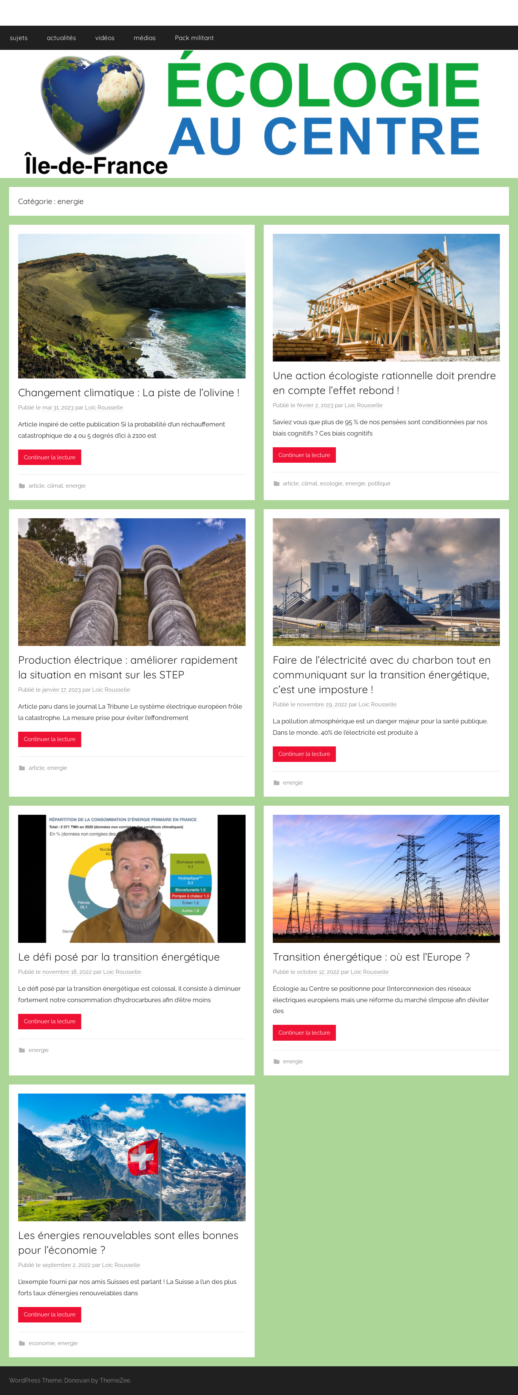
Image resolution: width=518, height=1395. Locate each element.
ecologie (331, 483)
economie (42, 1343)
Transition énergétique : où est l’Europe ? (371, 956)
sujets (19, 38)
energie (76, 485)
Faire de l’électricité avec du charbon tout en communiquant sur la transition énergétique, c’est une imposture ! (382, 674)
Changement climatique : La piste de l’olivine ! (128, 392)
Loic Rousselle (104, 407)
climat (55, 485)
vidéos (104, 38)
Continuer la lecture (50, 457)
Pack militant (194, 38)
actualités (61, 38)
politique (379, 483)
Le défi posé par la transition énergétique (119, 956)
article (37, 485)
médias (145, 38)
